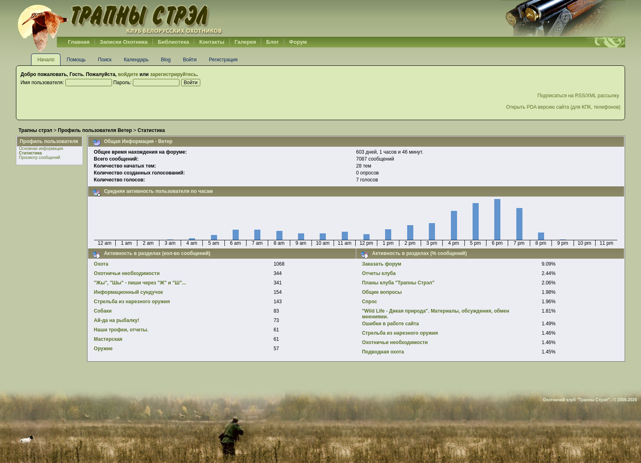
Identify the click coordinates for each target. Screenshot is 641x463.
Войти (190, 60)
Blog (165, 60)
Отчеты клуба (379, 273)
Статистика (30, 153)
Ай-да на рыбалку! (116, 320)
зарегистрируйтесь (173, 74)
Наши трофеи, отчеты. (121, 330)
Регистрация (223, 60)
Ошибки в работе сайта (390, 324)
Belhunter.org (120, 18)
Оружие (103, 348)
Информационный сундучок (128, 292)
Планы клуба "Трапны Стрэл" (398, 283)
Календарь (136, 60)
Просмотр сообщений (39, 157)
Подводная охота (383, 352)
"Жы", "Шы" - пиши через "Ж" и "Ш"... (140, 283)
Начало (45, 60)
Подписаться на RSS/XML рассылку (579, 95)
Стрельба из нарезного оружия (132, 301)
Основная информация (41, 148)
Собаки (103, 311)
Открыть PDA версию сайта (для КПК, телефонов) (563, 107)
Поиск (105, 60)
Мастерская (108, 339)
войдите (128, 74)
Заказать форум (381, 264)
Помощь (76, 60)
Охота (101, 264)
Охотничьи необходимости (127, 273)
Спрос (369, 301)
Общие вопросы (381, 292)
